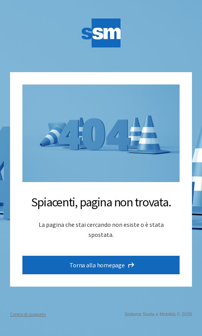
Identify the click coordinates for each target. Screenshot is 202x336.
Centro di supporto (28, 314)
